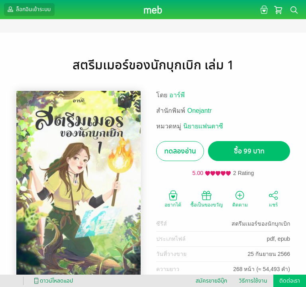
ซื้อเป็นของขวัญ (206, 198)
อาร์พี (177, 95)
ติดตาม (240, 198)
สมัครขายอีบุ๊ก (211, 281)
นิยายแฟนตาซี (203, 126)
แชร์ (273, 198)
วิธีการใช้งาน (253, 281)
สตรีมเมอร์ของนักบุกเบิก (260, 223)
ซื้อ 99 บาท (249, 151)
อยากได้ (173, 198)
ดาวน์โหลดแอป (52, 281)
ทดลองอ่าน (180, 151)
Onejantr (199, 110)
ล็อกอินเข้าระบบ (28, 9)
